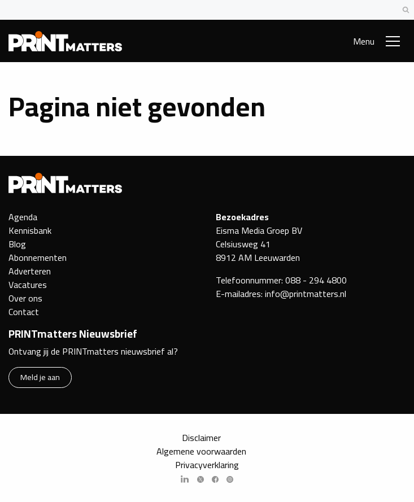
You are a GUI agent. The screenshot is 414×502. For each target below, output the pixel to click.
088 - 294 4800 (316, 280)
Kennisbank (29, 230)
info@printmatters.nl (305, 293)
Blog (17, 243)
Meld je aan (40, 377)
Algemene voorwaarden (201, 451)
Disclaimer (201, 437)
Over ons (25, 298)
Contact (23, 311)
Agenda (22, 216)
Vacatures (27, 284)
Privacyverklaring (207, 465)
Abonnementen (37, 257)
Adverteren (29, 271)
